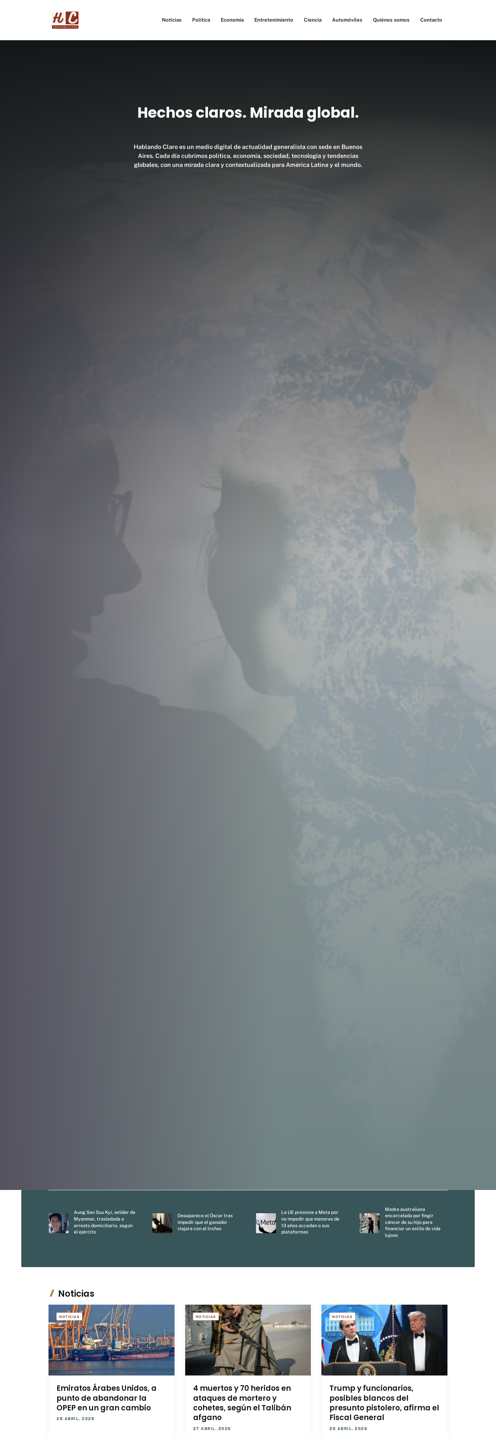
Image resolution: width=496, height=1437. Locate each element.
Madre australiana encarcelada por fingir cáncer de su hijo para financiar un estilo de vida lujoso (412, 1222)
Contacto (431, 20)
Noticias (172, 20)
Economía (232, 20)
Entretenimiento (273, 20)
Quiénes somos (391, 20)
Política (201, 20)
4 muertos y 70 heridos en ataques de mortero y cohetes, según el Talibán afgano (242, 1403)
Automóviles (347, 20)
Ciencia (312, 20)
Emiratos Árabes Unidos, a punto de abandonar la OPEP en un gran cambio (107, 1398)
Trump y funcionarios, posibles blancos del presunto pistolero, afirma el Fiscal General (384, 1403)
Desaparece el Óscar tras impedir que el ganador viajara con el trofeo (205, 1222)
